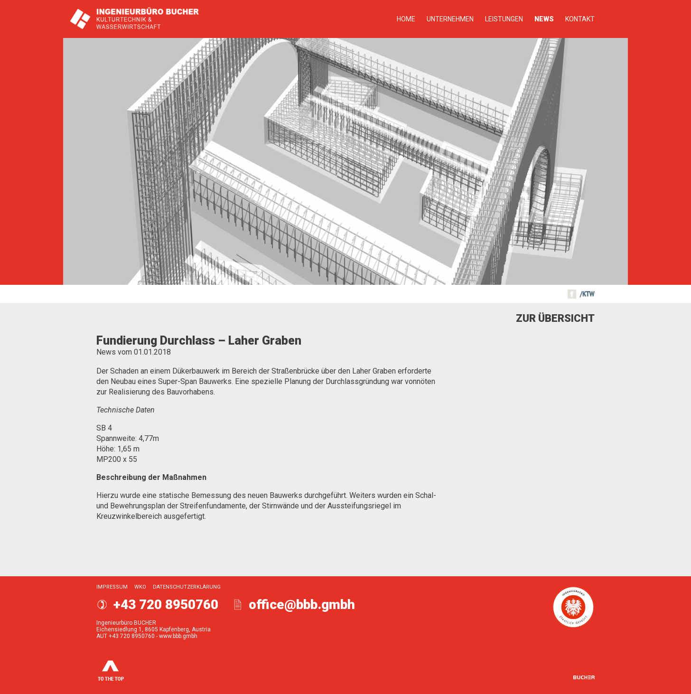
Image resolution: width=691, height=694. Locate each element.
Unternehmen (450, 19)
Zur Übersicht (555, 318)
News (544, 19)
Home (406, 19)
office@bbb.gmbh (302, 604)
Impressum (112, 587)
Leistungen (504, 19)
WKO (140, 587)
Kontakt (580, 19)
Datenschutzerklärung (187, 587)
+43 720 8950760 (165, 604)
